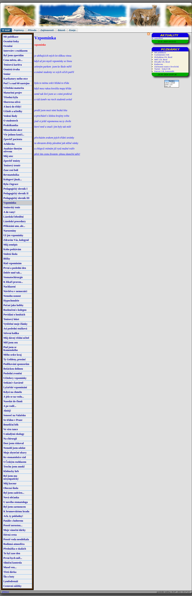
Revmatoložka (11, 174)
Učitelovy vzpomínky (15, 378)
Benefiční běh (10, 424)
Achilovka (8, 144)
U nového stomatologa (15, 502)
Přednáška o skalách (14, 548)
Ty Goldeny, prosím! (14, 359)
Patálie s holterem (13, 520)
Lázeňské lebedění (13, 216)
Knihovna (158, 64)
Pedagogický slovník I (15, 188)
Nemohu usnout (12, 296)
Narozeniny (9, 230)
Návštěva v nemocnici (15, 291)
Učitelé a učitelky (12, 111)
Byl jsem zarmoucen (14, 506)
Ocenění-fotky (11, 41)
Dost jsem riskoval (13, 443)
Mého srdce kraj (12, 354)
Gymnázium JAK (161, 55)
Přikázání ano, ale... (14, 226)
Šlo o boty (8, 576)
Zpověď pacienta (12, 139)
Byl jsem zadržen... (13, 492)
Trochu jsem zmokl (13, 466)
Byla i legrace (10, 184)
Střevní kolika (11, 333)
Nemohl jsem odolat (14, 448)
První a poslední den (14, 268)
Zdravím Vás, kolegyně (16, 240)
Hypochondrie (11, 300)
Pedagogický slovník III (16, 198)
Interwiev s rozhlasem (15, 50)
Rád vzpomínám (12, 263)
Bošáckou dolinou (13, 368)
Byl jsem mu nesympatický (11, 477)
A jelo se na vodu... (13, 396)
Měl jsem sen (10, 342)
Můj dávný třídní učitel (16, 337)
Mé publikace (10, 36)
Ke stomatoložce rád (14, 457)
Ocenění (7, 46)
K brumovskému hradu (16, 511)
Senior (6, 74)
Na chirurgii (10, 438)
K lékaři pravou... (13, 282)
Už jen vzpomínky (13, 235)
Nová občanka (11, 497)
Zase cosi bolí (10, 170)
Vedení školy (10, 116)
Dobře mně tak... (12, 272)
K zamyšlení (157, 38)
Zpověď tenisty (11, 160)
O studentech (10, 120)
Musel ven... (10, 567)
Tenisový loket (11, 319)
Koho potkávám (12, 249)
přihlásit (5, 592)
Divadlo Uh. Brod (162, 62)
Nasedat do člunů (12, 401)
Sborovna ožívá (11, 102)
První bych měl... (12, 558)
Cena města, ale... (13, 60)
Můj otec (8, 156)
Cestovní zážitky (12, 586)
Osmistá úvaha (11, 69)
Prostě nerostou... (13, 525)
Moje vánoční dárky (14, 530)
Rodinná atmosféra (13, 544)
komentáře (169, 71)
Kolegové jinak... (12, 179)
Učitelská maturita (13, 88)
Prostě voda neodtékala (16, 539)
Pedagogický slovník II (16, 193)
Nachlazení (9, 286)
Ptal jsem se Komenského (10, 348)
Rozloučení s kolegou (14, 310)
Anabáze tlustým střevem (12, 150)
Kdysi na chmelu (12, 392)
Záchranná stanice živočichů (166, 66)
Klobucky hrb (11, 471)
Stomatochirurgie (13, 277)
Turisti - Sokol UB (162, 69)
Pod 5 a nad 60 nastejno (16, 83)
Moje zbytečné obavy (15, 452)
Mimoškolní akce (12, 130)
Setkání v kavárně (13, 382)
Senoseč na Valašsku (14, 415)
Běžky (6, 258)
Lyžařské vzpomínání (15, 387)
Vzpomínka (9, 202)
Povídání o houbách (14, 314)
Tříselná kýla (10, 97)
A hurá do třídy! (12, 106)
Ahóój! (7, 410)
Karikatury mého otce (15, 78)
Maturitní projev (12, 92)
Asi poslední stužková (15, 328)
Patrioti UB (159, 71)
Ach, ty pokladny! (13, 516)
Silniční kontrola (12, 562)
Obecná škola (10, 488)
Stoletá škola (10, 254)
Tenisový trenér (11, 165)
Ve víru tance (10, 429)
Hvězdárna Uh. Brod (163, 57)
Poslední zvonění (12, 373)
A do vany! (9, 212)
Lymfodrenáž (10, 581)
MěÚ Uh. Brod (160, 59)
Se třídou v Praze (12, 420)
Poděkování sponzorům (16, 364)
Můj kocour (9, 483)
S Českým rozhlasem (14, 462)
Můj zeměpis (10, 244)
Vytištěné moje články (15, 324)
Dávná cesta (10, 534)
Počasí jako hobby (13, 305)
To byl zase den (11, 553)
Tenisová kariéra (12, 64)
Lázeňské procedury (14, 221)
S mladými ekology (13, 434)
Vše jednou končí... (13, 134)
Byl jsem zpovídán (13, 55)
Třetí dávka (9, 572)
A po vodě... (9, 406)
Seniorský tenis (11, 207)
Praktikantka (10, 125)
